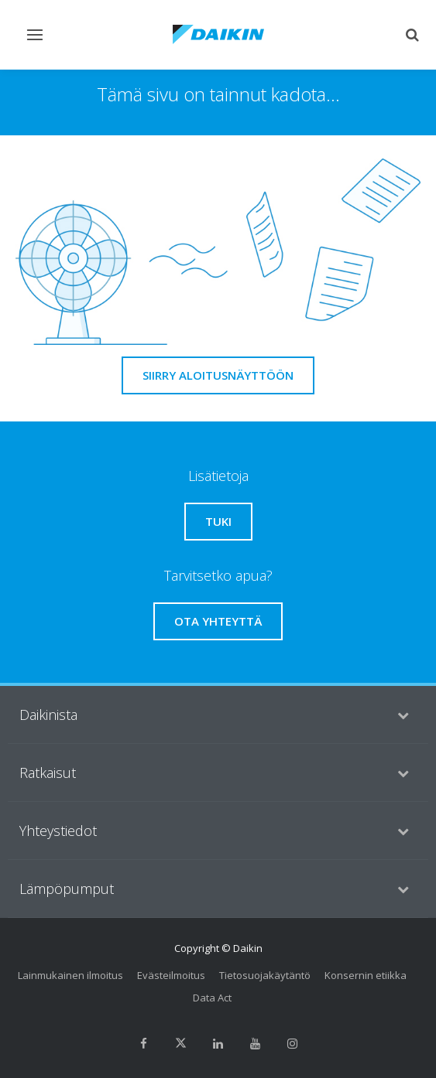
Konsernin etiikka (365, 975)
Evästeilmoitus (171, 975)
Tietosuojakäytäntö (265, 975)
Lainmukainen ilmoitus (70, 975)
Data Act (212, 998)
